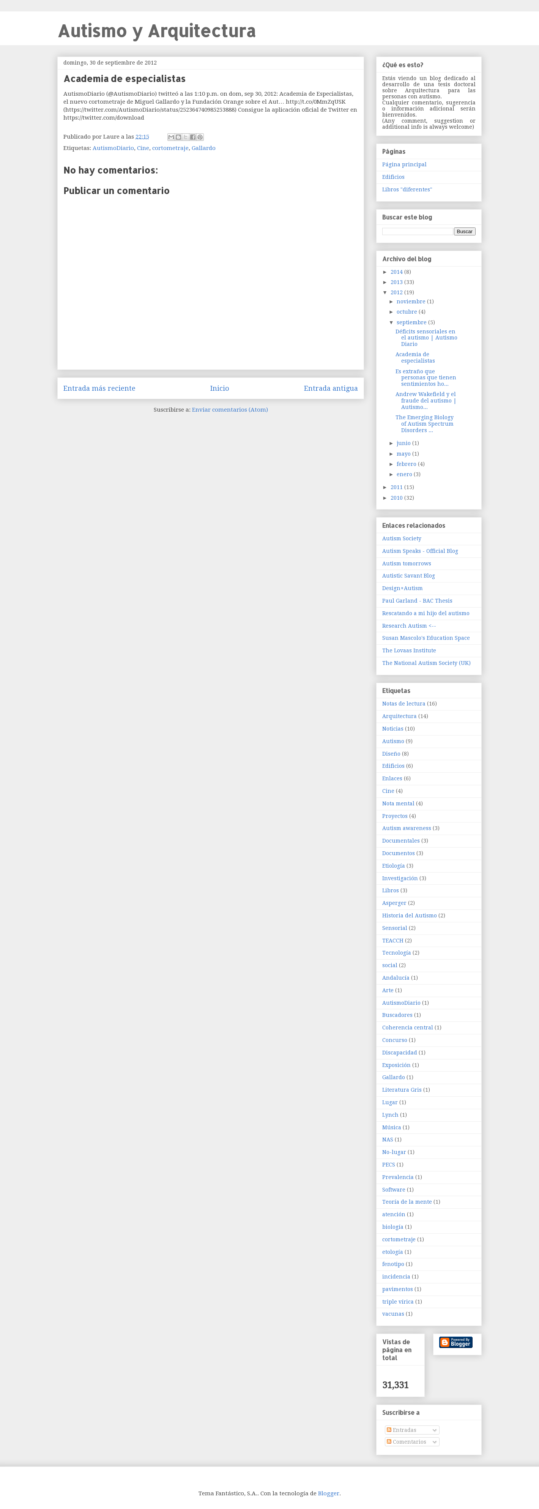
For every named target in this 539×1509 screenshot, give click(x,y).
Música (391, 1127)
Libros (390, 890)
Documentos (398, 853)
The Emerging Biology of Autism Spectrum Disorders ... (425, 423)
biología (392, 1227)
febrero (407, 464)
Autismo (393, 741)
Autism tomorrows (406, 563)
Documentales (401, 841)
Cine (143, 148)
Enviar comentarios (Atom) (230, 409)
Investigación (400, 878)
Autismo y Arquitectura (156, 30)
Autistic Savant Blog (408, 576)
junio (404, 443)
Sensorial (394, 928)
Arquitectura (399, 716)
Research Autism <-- (409, 626)
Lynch (390, 1115)
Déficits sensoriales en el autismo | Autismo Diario (426, 337)
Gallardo (204, 148)
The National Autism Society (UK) (426, 663)
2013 (397, 282)
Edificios (393, 177)
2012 (397, 292)
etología (392, 1252)
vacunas (393, 1314)
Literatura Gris (402, 1090)
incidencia (396, 1277)
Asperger (394, 903)
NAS (387, 1139)
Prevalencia (398, 1177)
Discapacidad (399, 1053)
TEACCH (392, 941)
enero (405, 474)
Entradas (401, 1430)
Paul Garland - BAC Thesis (417, 601)
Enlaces (392, 778)
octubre (408, 312)
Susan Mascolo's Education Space (426, 638)
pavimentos (397, 1289)
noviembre (412, 301)
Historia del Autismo (409, 915)
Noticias (392, 729)
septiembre (412, 322)
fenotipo (393, 1264)
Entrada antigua (331, 388)
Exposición (396, 1065)
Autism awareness (406, 828)
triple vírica (398, 1302)
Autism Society (401, 538)
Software (393, 1190)
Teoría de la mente (407, 1202)
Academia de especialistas (415, 357)
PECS (388, 1165)
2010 (397, 498)
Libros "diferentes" (407, 189)
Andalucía (396, 978)
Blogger (328, 1493)
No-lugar (394, 1152)
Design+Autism (402, 588)
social (389, 965)
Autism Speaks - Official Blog (420, 551)
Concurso (394, 1040)
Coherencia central (407, 1027)
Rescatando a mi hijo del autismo (426, 613)
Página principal (404, 164)
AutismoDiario (113, 148)
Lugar (390, 1102)
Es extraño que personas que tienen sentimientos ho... (426, 377)
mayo (404, 454)
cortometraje (170, 148)
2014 (397, 272)
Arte (388, 990)
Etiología (393, 866)
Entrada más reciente (99, 388)
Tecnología (396, 953)
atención (393, 1214)
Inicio (219, 388)
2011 (397, 487)
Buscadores (397, 1015)
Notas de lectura (404, 704)
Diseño (391, 754)
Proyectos (395, 816)
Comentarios (406, 1442)
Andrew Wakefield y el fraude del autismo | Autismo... (426, 400)
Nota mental (398, 803)
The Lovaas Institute (409, 650)
